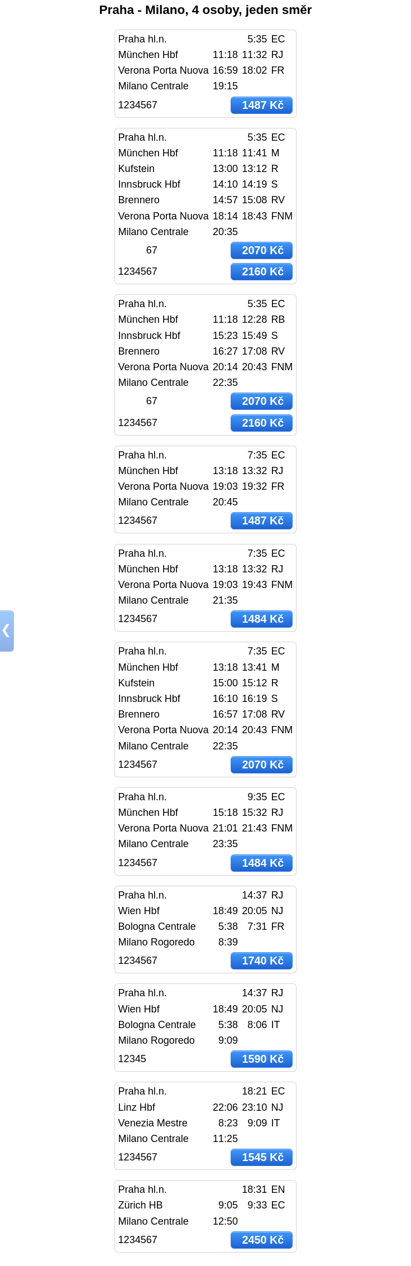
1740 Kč (263, 960)
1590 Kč (263, 1059)
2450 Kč (263, 1240)
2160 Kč (263, 271)
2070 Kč (263, 250)
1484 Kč (263, 619)
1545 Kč (263, 1157)
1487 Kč (263, 105)
